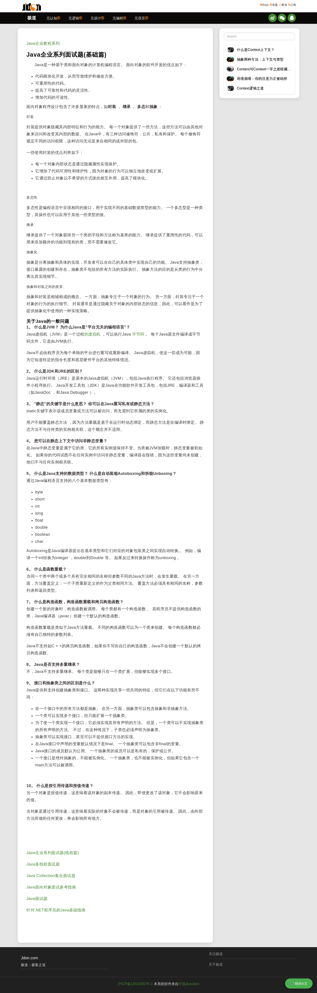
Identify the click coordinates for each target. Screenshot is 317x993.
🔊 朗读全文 (298, 983)
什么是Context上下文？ (256, 50)
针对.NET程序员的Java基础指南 (55, 910)
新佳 (283, 4)
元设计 (97, 18)
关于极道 (216, 964)
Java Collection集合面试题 (50, 876)
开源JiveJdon (189, 984)
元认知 (53, 18)
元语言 (141, 18)
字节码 (138, 334)
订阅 (292, 4)
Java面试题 (37, 898)
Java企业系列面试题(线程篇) (52, 853)
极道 (31, 17)
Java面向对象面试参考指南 (51, 887)
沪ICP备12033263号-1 (135, 984)
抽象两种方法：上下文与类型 (260, 59)
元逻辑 (75, 18)
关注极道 (216, 954)
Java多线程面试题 (43, 864)
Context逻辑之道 (250, 88)
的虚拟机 (92, 334)
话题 (274, 4)
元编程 (119, 18)
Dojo (264, 4)
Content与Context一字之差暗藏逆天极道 (269, 69)
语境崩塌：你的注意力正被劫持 (262, 78)
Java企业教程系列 (43, 43)
